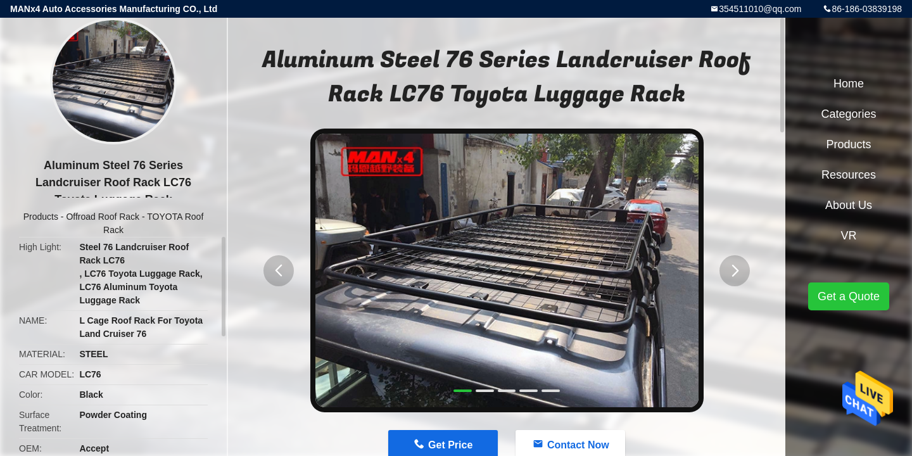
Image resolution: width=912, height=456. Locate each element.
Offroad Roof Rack (102, 217)
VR (848, 235)
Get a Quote (849, 296)
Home (848, 83)
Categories (848, 114)
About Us (848, 205)
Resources (848, 174)
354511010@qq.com (760, 9)
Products (40, 217)
